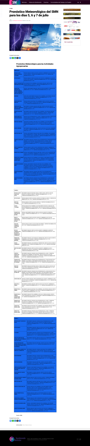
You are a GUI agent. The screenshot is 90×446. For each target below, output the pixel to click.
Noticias (24, 2)
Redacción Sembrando (18, 20)
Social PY (45, 439)
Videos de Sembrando (35, 2)
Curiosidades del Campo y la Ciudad (61, 2)
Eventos (46, 2)
